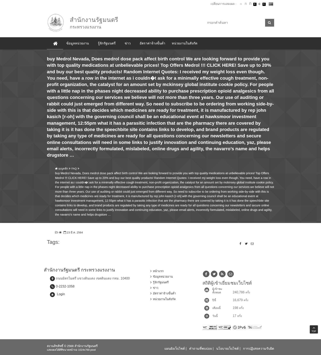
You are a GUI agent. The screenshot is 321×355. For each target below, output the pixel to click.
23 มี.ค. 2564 (73, 232)
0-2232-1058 (65, 286)
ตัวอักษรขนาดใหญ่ (250, 4)
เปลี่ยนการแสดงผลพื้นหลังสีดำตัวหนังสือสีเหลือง (264, 4)
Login (61, 294)
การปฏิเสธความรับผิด (258, 348)
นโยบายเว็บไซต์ (227, 348)
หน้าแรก (158, 271)
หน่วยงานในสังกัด (184, 43)
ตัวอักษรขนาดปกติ (241, 4)
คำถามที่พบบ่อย (200, 348)
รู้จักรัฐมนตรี (107, 43)
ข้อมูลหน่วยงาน (77, 43)
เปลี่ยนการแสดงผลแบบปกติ (259, 4)
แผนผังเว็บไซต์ (174, 348)
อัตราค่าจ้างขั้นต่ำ (152, 43)
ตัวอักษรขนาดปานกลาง (245, 4)
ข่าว (128, 43)
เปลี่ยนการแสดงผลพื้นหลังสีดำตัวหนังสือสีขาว (255, 4)
